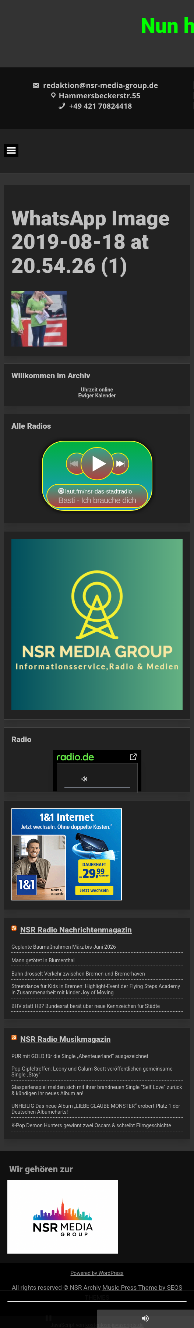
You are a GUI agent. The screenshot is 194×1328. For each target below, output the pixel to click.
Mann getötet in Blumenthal (43, 960)
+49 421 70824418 (95, 106)
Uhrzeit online (97, 390)
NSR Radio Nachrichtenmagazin (76, 929)
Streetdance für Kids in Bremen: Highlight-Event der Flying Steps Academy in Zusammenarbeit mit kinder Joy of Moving (95, 989)
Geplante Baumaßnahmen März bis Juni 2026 (63, 947)
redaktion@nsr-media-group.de (95, 85)
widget (97, 475)
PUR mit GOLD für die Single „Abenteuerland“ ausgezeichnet (79, 1056)
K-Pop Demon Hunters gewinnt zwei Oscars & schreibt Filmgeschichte (91, 1125)
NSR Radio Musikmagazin (65, 1039)
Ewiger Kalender (97, 395)
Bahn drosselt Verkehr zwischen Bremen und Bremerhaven (78, 974)
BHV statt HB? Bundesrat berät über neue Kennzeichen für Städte (85, 1006)
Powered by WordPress (97, 1273)
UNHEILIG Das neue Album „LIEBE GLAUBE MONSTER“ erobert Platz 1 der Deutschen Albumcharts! (95, 1109)
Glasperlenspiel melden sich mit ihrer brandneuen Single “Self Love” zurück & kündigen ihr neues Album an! (96, 1090)
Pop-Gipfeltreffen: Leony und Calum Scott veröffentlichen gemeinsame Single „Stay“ (92, 1072)
